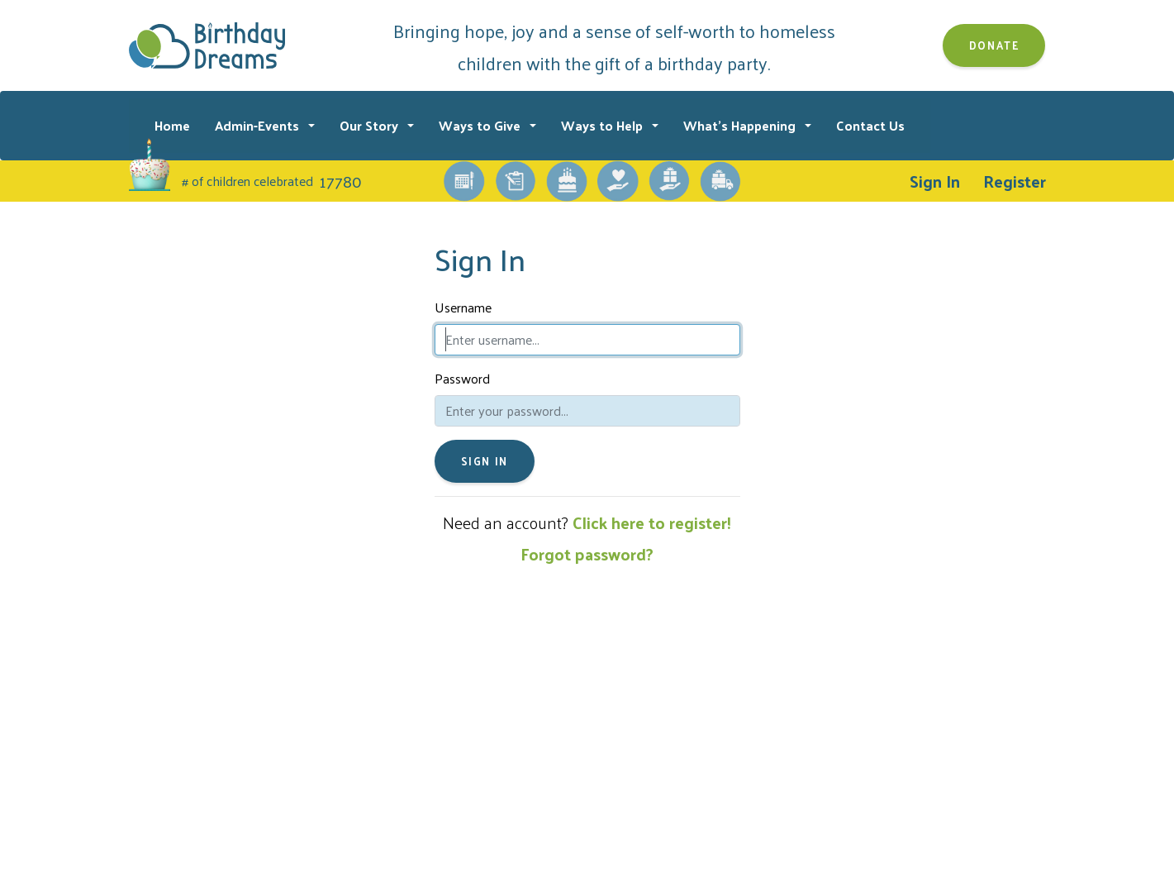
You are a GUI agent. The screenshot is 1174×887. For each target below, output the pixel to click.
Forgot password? (587, 554)
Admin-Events (258, 125)
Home (172, 125)
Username (463, 307)
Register (1014, 181)
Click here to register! (652, 522)
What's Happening (741, 125)
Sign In (935, 181)
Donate (994, 45)
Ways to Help (603, 125)
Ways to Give (481, 125)
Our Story (371, 125)
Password (462, 379)
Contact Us (870, 125)
